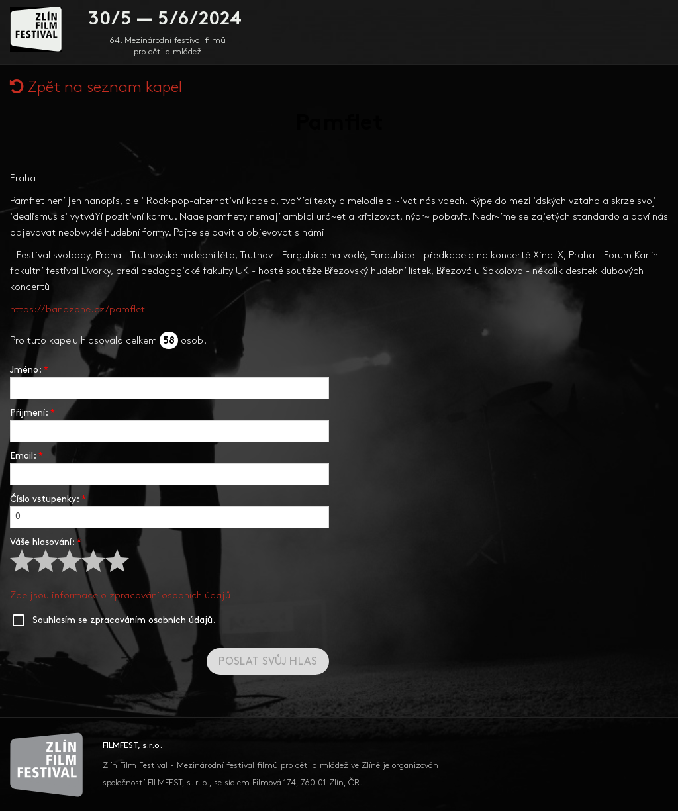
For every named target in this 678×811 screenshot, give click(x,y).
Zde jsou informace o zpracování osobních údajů (120, 596)
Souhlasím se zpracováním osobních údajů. (124, 621)
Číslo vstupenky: (48, 499)
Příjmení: (32, 413)
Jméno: (29, 370)
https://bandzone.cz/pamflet (77, 310)
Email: (26, 456)
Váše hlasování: (45, 543)
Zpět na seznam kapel (96, 88)
